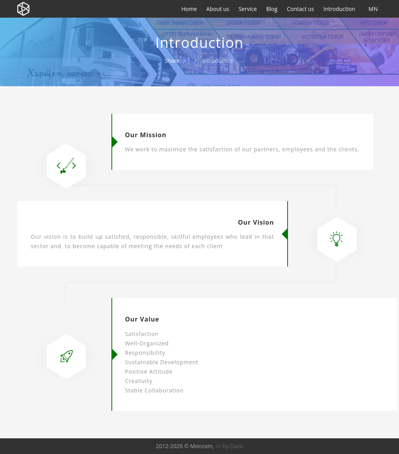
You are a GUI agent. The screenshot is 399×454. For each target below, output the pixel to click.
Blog (272, 9)
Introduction (339, 9)
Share (172, 60)
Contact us (300, 9)
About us (217, 9)
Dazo (236, 446)
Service (248, 9)
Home (189, 9)
